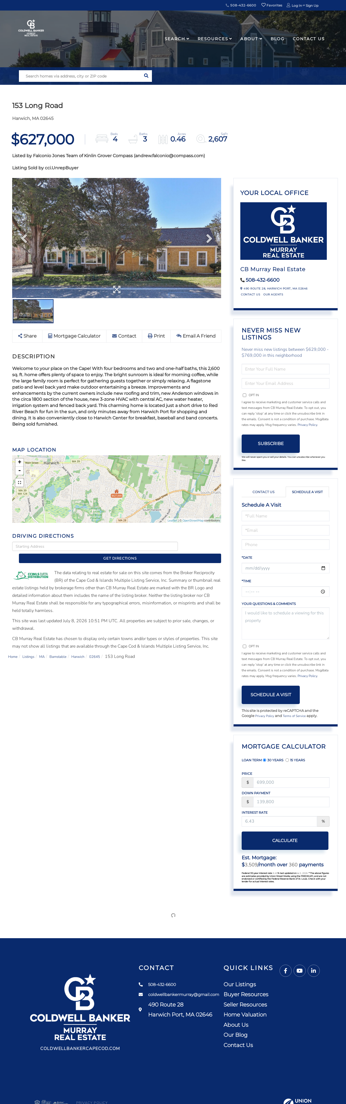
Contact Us (250, 294)
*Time (246, 581)
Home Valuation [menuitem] (287, 1015)
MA (48, 647)
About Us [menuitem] (278, 1025)
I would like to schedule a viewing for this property (286, 623)
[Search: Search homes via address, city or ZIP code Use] (79, 76)
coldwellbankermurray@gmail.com (202, 995)
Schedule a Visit (307, 492)
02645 (109, 647)
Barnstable (66, 647)
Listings (32, 647)
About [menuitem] (249, 38)
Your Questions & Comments (269, 604)
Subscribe (271, 443)
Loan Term (252, 760)
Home (14, 647)
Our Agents (273, 294)
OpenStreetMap (193, 521)
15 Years (295, 760)
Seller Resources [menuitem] (288, 1005)
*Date (247, 558)
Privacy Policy (307, 425)
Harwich (90, 647)
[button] (146, 76)
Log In (297, 6)
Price (247, 774)
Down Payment (256, 794)
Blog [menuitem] (278, 38)
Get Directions (201, 546)
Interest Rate (255, 813)
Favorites (271, 5)
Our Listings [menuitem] (282, 985)
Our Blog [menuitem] (278, 1035)
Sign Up (312, 6)
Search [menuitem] (175, 38)
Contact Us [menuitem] (309, 38)
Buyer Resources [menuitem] (288, 995)
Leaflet (172, 521)
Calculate (271, 840)
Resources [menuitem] (213, 38)
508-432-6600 (241, 5)
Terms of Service (298, 716)
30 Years (273, 760)
